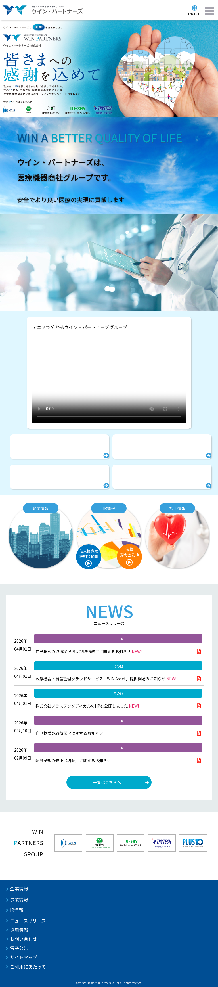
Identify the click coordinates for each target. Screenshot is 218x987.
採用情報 (19, 930)
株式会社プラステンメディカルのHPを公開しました (87, 706)
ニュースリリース (28, 920)
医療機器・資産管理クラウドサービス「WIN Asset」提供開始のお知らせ (105, 678)
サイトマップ (23, 957)
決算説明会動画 (129, 552)
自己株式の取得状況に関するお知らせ (69, 733)
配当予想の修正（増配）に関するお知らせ (73, 760)
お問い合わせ (23, 939)
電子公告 (19, 948)
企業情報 (19, 888)
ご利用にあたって (28, 966)
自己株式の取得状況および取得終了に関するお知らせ (88, 651)
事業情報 (19, 899)
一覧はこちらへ (107, 782)
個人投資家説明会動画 (88, 553)
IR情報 (16, 910)
